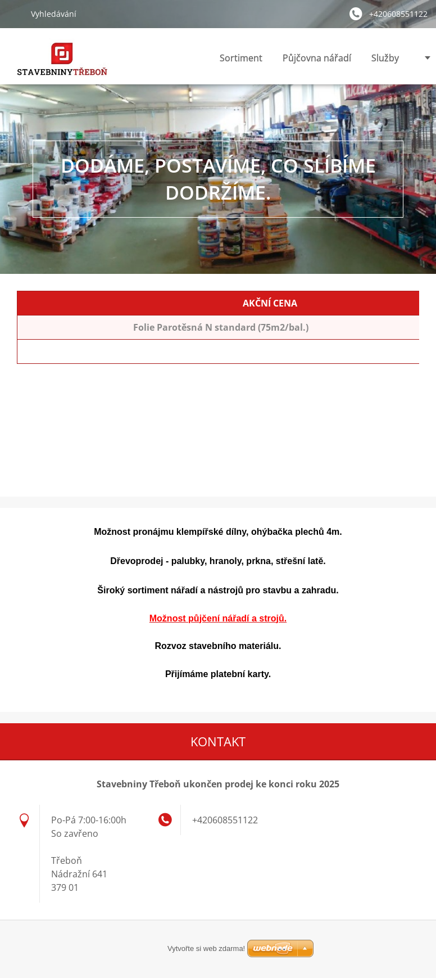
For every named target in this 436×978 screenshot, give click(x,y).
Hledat (15, 13)
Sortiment (241, 58)
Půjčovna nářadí (317, 58)
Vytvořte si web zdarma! (206, 948)
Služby (385, 58)
